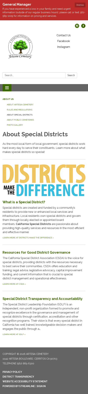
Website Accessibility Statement (25, 381)
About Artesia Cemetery (20, 104)
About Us (8, 99)
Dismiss (80, 5)
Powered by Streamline (19, 386)
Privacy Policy (12, 372)
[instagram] (77, 27)
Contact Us (64, 35)
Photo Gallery (15, 125)
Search (71, 75)
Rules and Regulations (19, 110)
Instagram (63, 46)
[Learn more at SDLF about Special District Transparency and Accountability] (44, 316)
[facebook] (83, 27)
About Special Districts (19, 115)
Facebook (63, 41)
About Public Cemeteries (20, 120)
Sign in (41, 386)
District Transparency (18, 376)
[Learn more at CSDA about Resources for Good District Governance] (44, 268)
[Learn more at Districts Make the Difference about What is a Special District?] (44, 202)
